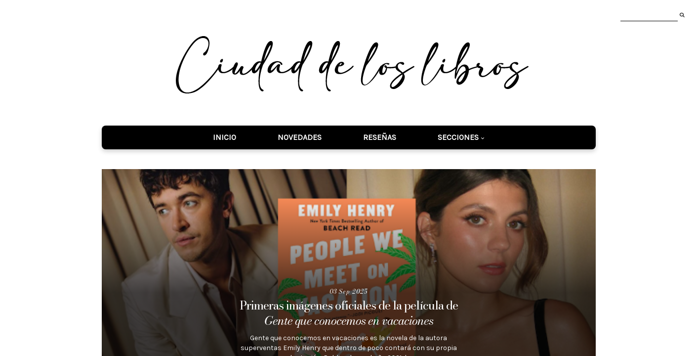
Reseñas (379, 137)
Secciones (458, 137)
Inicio (224, 137)
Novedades (300, 137)
